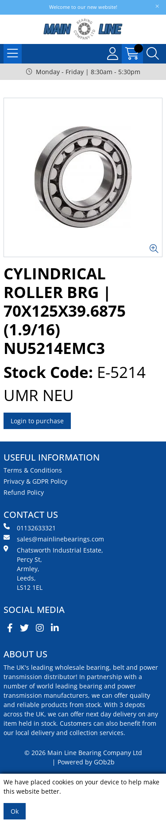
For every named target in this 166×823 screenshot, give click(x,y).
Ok (15, 811)
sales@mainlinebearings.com (54, 538)
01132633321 (30, 527)
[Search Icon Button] (152, 54)
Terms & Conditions (33, 470)
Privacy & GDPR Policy (35, 481)
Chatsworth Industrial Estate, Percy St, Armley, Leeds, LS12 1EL (53, 568)
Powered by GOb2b (86, 762)
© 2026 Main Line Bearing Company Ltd (83, 752)
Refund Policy (24, 492)
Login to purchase (37, 421)
